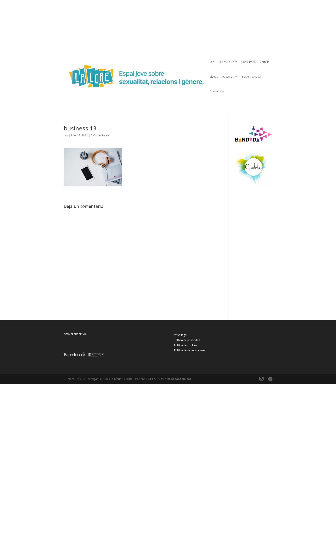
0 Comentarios (100, 135)
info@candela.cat (179, 379)
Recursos (228, 76)
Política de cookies (185, 345)
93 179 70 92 (156, 379)
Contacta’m (217, 91)
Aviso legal (180, 335)
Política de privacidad (187, 340)
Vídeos (214, 76)
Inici (212, 62)
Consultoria (248, 62)
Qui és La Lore (228, 62)
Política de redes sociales (189, 350)
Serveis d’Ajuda (251, 76)
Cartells (264, 62)
